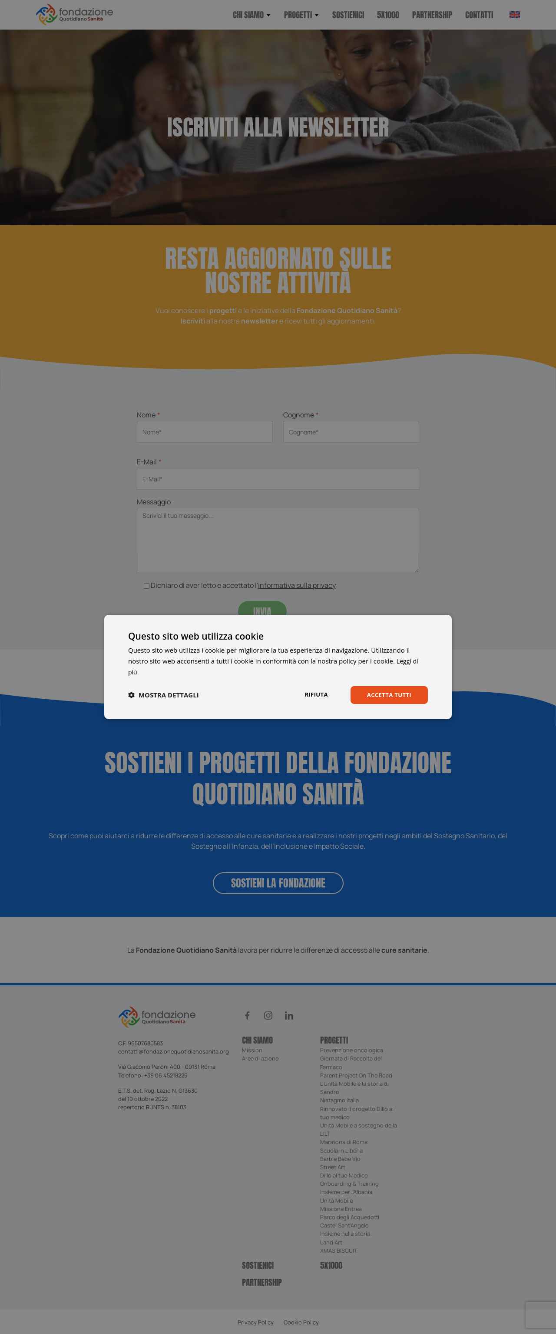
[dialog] (278, 667)
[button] (163, 695)
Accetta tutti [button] (387, 694)
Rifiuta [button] (312, 694)
